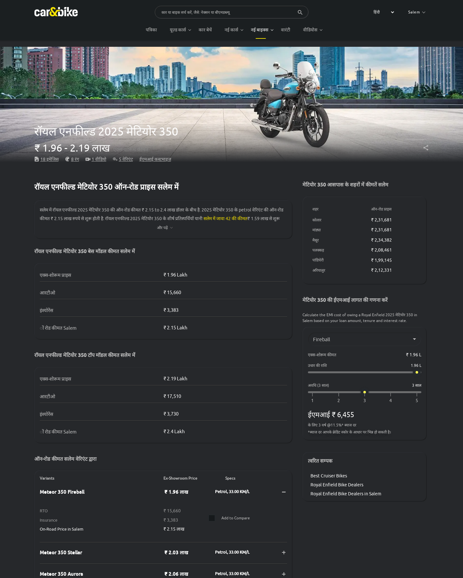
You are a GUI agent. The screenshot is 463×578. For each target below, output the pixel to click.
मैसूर (316, 240)
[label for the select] (383, 12)
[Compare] (211, 518)
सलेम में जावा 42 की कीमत (226, 218)
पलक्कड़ (318, 250)
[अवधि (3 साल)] (364, 392)
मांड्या (317, 229)
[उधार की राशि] (364, 372)
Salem (416, 12)
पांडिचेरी (318, 260)
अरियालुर (319, 270)
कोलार (317, 220)
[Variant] (364, 339)
